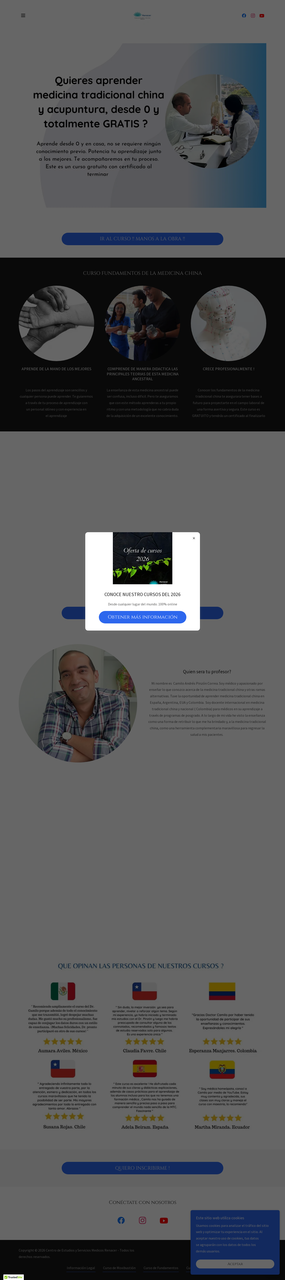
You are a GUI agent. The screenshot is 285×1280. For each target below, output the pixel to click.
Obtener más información (142, 617)
